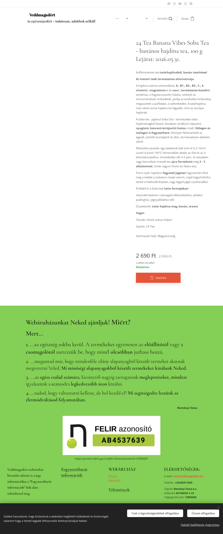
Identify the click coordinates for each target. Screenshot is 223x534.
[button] (165, 18)
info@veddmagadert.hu (188, 476)
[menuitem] (108, 18)
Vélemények (119, 489)
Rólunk (113, 476)
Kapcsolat (115, 480)
